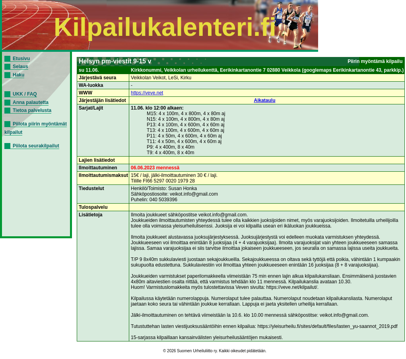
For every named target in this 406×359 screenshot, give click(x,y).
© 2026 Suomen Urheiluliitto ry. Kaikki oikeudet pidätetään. (214, 351)
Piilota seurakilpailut (36, 146)
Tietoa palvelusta (32, 110)
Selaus (20, 66)
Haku (18, 75)
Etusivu (21, 58)
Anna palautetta (31, 102)
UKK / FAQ (25, 94)
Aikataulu (264, 100)
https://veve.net (147, 93)
